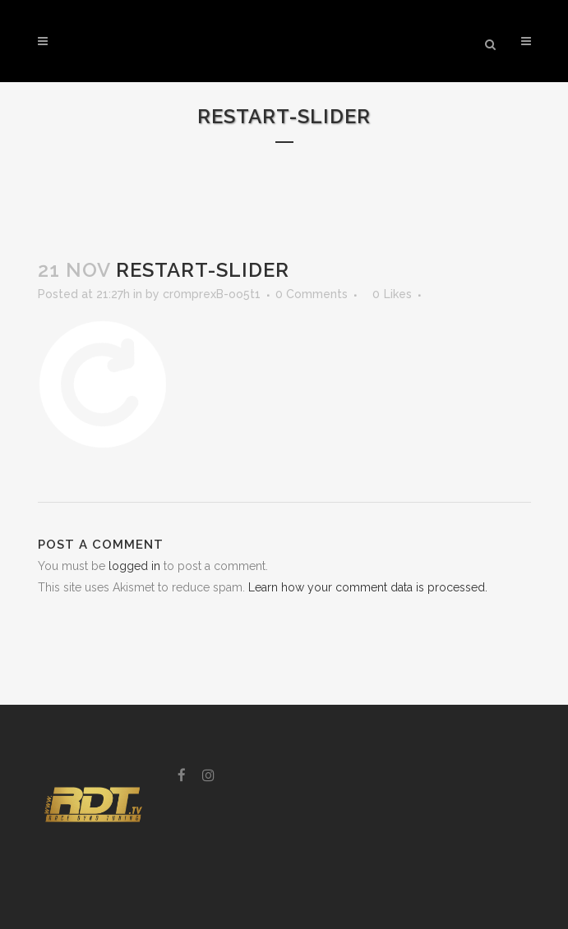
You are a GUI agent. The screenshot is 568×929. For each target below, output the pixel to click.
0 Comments (311, 294)
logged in (134, 566)
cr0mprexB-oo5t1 (212, 294)
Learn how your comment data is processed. (367, 587)
